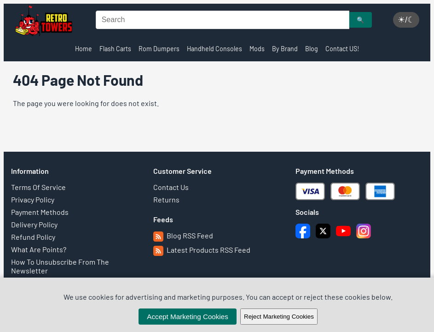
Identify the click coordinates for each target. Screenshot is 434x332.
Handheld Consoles (214, 49)
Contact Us (171, 187)
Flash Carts (115, 49)
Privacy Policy (32, 199)
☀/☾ (406, 19)
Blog (311, 49)
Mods (257, 49)
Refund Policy (33, 236)
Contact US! (342, 49)
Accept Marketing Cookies (187, 316)
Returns (166, 199)
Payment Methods (40, 212)
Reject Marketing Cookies (279, 316)
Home (83, 49)
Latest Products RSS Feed (201, 249)
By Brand (285, 49)
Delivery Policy (34, 224)
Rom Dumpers (159, 49)
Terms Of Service (38, 187)
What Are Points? (38, 249)
